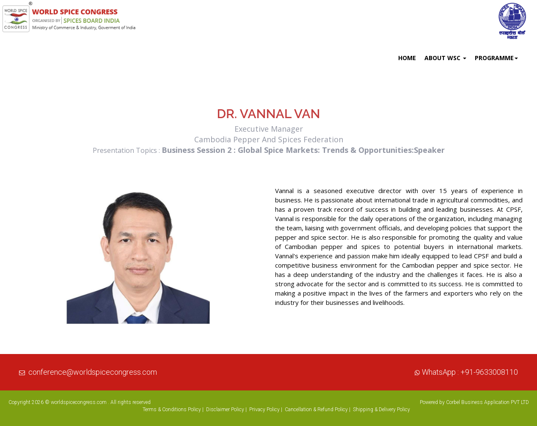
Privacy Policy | (265, 409)
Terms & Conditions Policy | (173, 409)
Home (407, 58)
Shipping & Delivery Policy (381, 409)
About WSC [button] (445, 58)
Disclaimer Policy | (226, 409)
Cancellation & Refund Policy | (317, 409)
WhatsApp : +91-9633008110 (470, 372)
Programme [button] (496, 58)
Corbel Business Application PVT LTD (487, 402)
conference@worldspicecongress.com (92, 372)
